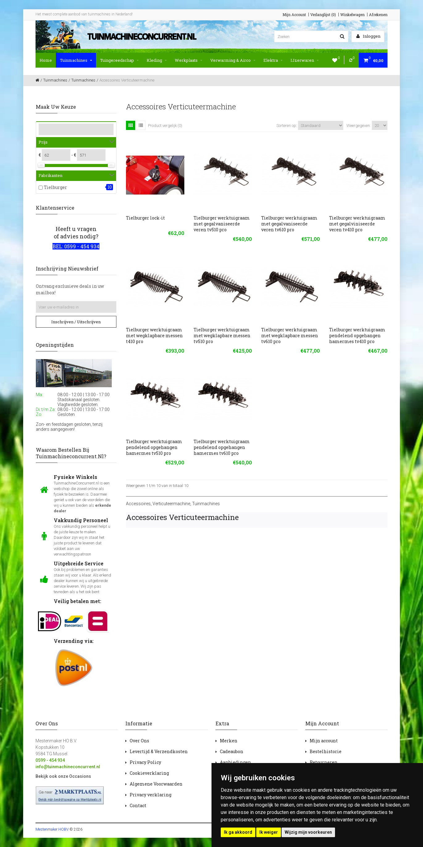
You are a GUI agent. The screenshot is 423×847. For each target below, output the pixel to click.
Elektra (273, 60)
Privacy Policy (145, 762)
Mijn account (324, 741)
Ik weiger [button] (268, 832)
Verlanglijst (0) (323, 14)
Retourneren (323, 762)
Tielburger (55, 187)
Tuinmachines (76, 60)
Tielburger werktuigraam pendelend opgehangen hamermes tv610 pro (222, 447)
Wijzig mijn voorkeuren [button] (308, 832)
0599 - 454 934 (50, 760)
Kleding (157, 60)
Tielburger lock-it (145, 218)
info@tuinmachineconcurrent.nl (68, 766)
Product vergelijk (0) (165, 125)
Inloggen (368, 36)
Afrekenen (378, 14)
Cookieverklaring (149, 773)
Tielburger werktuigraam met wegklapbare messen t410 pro (154, 335)
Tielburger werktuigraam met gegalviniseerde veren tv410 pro (357, 224)
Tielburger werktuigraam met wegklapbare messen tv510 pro (222, 335)
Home (46, 60)
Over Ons (139, 741)
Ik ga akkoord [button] (238, 832)
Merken (228, 741)
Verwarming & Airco (232, 60)
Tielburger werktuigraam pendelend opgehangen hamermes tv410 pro (357, 335)
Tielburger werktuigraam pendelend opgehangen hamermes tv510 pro (154, 447)
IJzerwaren (305, 60)
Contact (138, 805)
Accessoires (138, 503)
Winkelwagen (352, 14)
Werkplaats (188, 60)
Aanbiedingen (235, 762)
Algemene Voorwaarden (156, 784)
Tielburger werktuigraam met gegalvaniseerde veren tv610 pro (289, 224)
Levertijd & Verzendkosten (159, 751)
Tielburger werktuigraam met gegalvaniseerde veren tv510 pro (222, 224)
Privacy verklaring (150, 795)
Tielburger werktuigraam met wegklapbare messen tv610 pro (289, 335)
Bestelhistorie (325, 751)
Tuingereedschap (119, 60)
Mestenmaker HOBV (52, 829)
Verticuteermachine (171, 503)
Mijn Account (294, 14)
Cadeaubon (231, 751)
